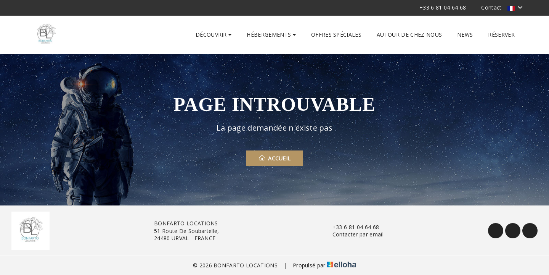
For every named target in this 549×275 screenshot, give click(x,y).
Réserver (501, 34)
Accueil (274, 158)
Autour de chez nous (409, 34)
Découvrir (214, 34)
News (465, 34)
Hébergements (271, 34)
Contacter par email (354, 234)
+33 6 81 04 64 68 (351, 227)
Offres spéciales (336, 34)
